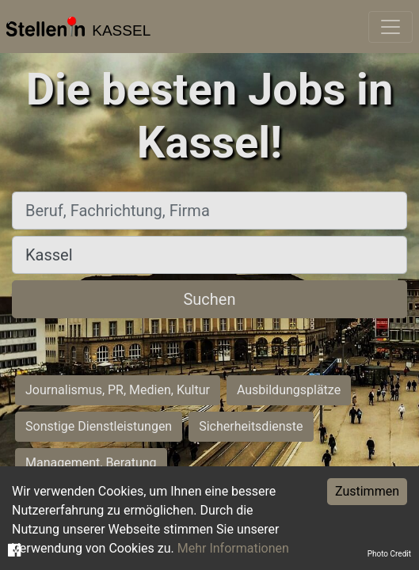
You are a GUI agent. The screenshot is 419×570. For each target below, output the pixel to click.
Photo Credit (389, 553)
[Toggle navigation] (390, 27)
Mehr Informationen (233, 548)
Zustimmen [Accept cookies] (367, 491)
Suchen (209, 299)
